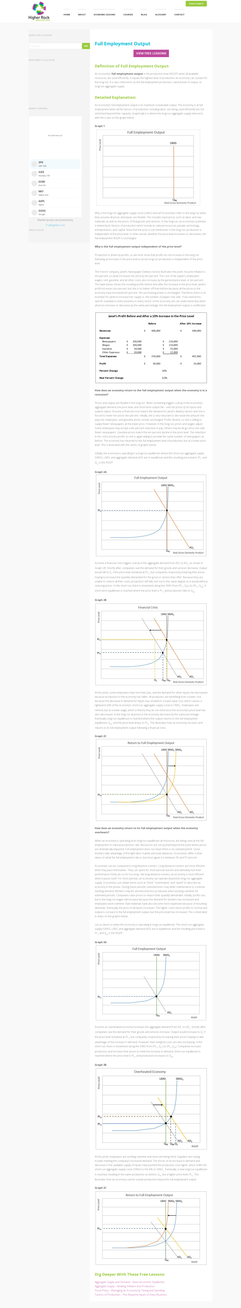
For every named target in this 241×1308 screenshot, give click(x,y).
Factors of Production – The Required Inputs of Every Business (131, 1294)
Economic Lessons (104, 14)
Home (67, 14)
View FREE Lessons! (151, 53)
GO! (86, 45)
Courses (128, 14)
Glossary (160, 14)
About (82, 14)
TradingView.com (55, 225)
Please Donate (196, 3)
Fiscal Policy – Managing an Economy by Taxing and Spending (130, 1290)
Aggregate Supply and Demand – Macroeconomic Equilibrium (129, 1282)
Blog (144, 14)
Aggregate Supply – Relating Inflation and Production (124, 1286)
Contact (179, 14)
